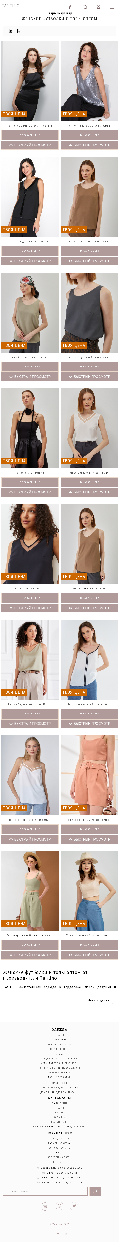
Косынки (60, 1117)
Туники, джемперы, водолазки (59, 1068)
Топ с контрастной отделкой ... (89, 704)
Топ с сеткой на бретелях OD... (30, 819)
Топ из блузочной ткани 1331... (30, 704)
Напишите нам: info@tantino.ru (59, 1182)
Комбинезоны (59, 1083)
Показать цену (30, 135)
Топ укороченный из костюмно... (89, 819)
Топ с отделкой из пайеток (29, 241)
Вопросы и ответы (59, 1157)
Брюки (59, 1053)
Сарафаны (59, 1039)
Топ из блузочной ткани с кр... (89, 241)
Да (95, 1191)
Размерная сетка (59, 1143)
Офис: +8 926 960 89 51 (59, 1172)
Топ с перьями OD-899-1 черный (30, 125)
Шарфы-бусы (59, 1122)
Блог (59, 1152)
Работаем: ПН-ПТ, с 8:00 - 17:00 (60, 1177)
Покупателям (59, 1133)
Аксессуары (59, 1098)
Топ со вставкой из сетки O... (29, 588)
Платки (59, 1108)
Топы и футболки (59, 1077)
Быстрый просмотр (30, 145)
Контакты (59, 1162)
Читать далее (99, 1000)
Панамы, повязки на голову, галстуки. (59, 1126)
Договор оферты (60, 1148)
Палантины (59, 1103)
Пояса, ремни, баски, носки (59, 1087)
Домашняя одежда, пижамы (59, 1092)
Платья (59, 1035)
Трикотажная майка (30, 472)
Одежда (59, 1030)
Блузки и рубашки (59, 1044)
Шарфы (59, 1112)
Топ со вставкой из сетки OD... (89, 472)
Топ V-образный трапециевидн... (89, 588)
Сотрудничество (59, 1138)
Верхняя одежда (59, 1072)
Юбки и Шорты (59, 1049)
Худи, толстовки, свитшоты (59, 1063)
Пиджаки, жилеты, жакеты (59, 1058)
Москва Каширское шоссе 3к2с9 (60, 1167)
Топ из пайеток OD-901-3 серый (89, 125)
